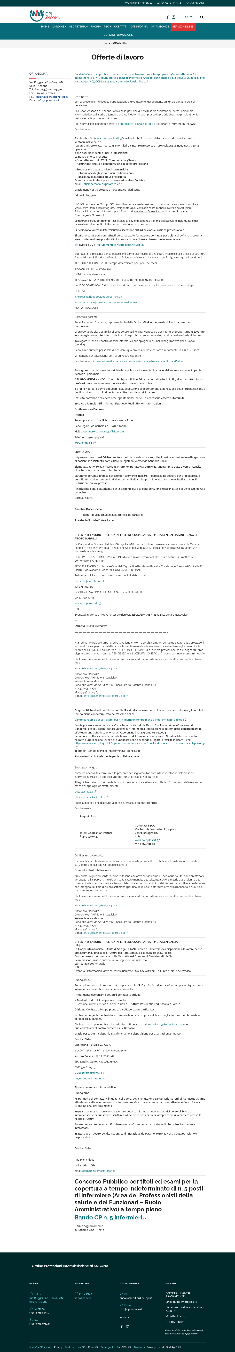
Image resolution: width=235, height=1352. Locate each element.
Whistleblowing (176, 1316)
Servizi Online (182, 26)
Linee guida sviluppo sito (181, 1301)
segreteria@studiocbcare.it (91, 1078)
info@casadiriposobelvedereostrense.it (98, 296)
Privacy (58, 1347)
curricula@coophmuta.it (89, 581)
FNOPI (95, 26)
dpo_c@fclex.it (189, 1333)
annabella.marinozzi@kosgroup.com (97, 668)
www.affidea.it (85, 442)
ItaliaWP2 (124, 1347)
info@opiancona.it (49, 100)
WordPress (90, 1347)
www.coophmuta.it (88, 603)
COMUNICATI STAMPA (139, 3)
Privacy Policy (175, 1321)
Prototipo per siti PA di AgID (164, 1347)
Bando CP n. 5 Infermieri (110, 1217)
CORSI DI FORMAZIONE (118, 34)
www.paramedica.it (109, 138)
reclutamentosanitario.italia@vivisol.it (120, 244)
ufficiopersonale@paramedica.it (102, 184)
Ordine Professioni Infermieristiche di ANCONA (70, 1266)
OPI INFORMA (139, 26)
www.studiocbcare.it (89, 1072)
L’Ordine (58, 26)
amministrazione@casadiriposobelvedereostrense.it (106, 302)
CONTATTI (120, 26)
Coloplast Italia (86, 791)
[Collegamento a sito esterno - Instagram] (173, 17)
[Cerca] (202, 17)
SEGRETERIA (77, 26)
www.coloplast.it (147, 840)
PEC (106, 26)
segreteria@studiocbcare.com (167, 1024)
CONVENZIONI (195, 3)
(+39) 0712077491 (39, 1323)
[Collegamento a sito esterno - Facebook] (168, 17)
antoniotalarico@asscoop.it (136, 123)
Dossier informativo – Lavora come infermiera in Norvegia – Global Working (138, 361)
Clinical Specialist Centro (92, 797)
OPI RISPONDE (160, 26)
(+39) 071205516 (39, 1312)
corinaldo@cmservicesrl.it (98, 1170)
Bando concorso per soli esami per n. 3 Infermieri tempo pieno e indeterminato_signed (130, 719)
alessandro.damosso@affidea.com (102, 431)
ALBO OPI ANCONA (169, 3)
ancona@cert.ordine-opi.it (52, 96)
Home (45, 26)
